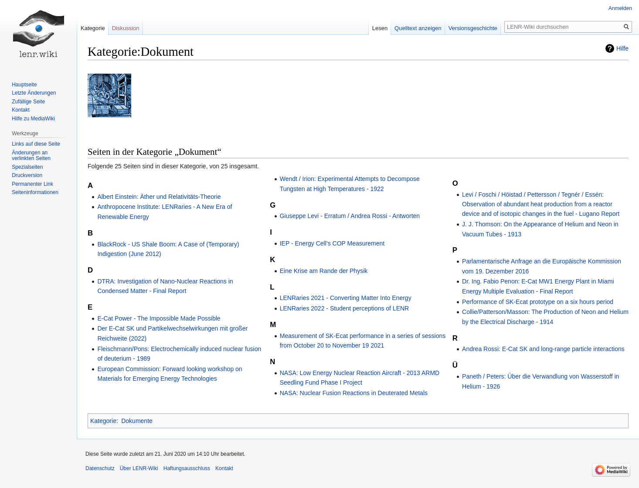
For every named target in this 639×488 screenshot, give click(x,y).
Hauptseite (24, 85)
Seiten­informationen (35, 192)
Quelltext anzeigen (418, 28)
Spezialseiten (27, 167)
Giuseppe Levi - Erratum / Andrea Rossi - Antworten (350, 215)
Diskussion (125, 28)
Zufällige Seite (28, 102)
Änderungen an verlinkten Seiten (31, 156)
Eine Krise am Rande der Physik (324, 270)
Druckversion (27, 175)
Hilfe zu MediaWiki (33, 119)
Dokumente (137, 420)
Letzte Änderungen (34, 93)
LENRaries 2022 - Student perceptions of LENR (344, 308)
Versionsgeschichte (473, 28)
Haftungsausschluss (186, 468)
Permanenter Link (32, 184)
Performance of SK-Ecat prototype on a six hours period (537, 301)
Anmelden (620, 8)
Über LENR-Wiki (139, 468)
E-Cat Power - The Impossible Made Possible (158, 318)
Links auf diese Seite (36, 144)
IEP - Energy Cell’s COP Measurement (332, 243)
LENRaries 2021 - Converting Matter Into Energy (345, 297)
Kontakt (21, 110)
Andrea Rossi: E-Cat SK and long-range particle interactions (543, 348)
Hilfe (622, 48)
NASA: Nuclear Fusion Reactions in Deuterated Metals (354, 392)
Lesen (379, 28)
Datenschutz (100, 468)
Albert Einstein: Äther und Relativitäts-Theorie (159, 196)
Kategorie (103, 420)
